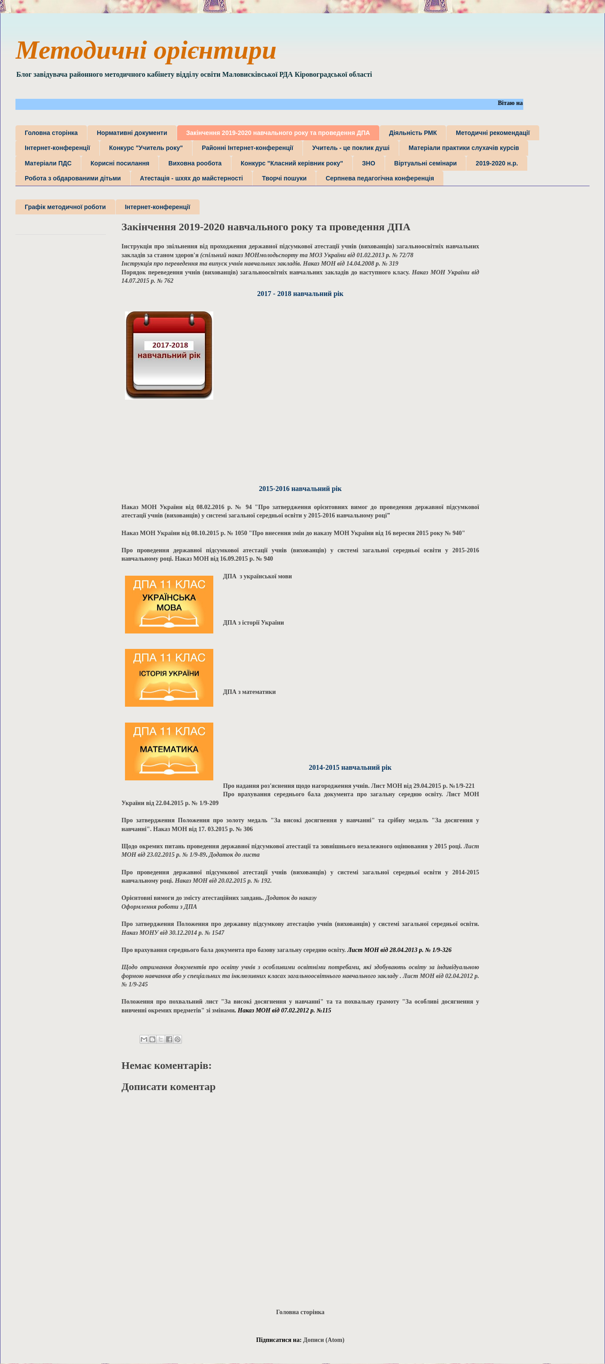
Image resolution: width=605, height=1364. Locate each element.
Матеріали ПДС (48, 163)
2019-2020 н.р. (497, 163)
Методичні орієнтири (145, 49)
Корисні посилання (120, 163)
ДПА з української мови (257, 576)
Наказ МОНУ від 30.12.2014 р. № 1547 (172, 932)
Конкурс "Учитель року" (146, 147)
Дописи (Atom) (323, 1340)
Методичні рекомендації (492, 132)
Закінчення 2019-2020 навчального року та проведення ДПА (278, 132)
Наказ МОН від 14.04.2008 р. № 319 (259, 263)
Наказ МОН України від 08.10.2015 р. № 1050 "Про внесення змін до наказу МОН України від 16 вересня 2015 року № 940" (293, 533)
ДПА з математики (249, 692)
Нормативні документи (132, 132)
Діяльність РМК (413, 132)
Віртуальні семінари (425, 163)
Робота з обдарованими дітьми (73, 178)
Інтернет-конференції (57, 147)
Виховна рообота (195, 163)
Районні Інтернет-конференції (247, 147)
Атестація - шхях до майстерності (191, 178)
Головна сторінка (51, 132)
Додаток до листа (234, 854)
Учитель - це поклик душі (350, 147)
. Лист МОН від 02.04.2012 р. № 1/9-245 (300, 976)
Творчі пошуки (284, 178)
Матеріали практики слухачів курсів (463, 147)
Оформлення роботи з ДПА (159, 906)
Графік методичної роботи (65, 206)
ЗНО (368, 163)
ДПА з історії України (254, 622)
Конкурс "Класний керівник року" (292, 163)
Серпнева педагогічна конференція (379, 178)
